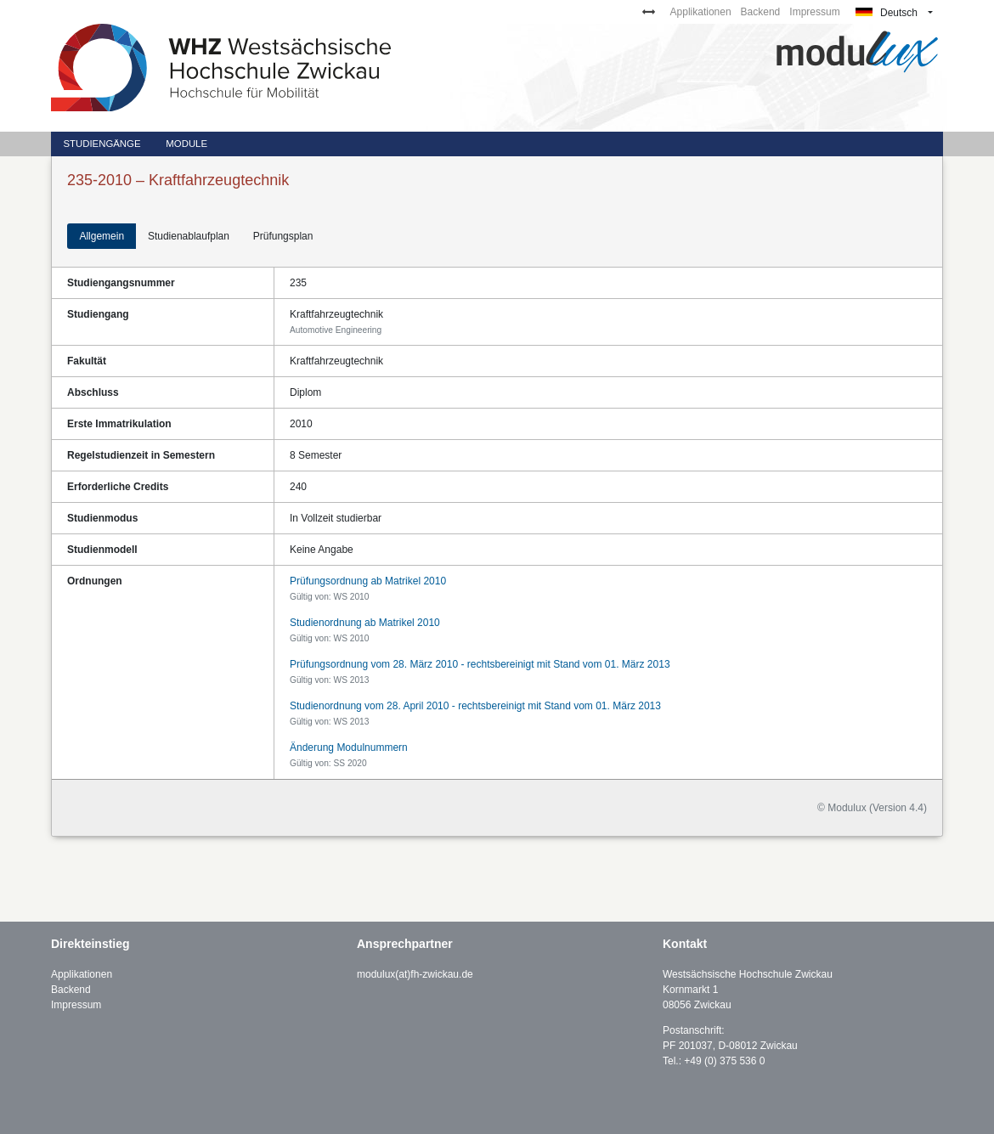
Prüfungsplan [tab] (283, 236)
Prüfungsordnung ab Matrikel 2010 (368, 581)
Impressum (814, 12)
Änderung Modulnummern (349, 747)
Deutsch (887, 13)
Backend (761, 12)
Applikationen (700, 12)
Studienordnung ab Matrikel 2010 (365, 623)
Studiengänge (101, 143)
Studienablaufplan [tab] (188, 236)
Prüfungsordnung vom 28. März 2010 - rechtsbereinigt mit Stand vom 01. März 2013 (480, 664)
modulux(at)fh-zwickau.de (415, 974)
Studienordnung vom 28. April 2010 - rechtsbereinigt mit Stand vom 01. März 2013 (475, 706)
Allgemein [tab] (101, 236)
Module (186, 143)
